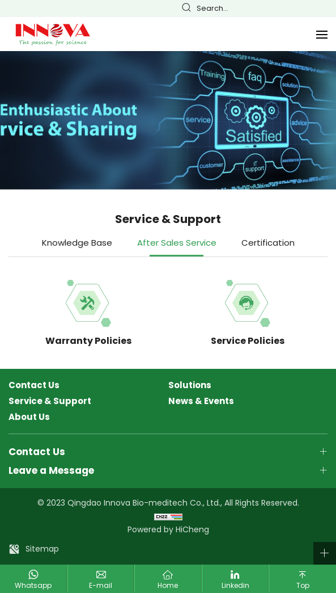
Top (302, 585)
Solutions (189, 385)
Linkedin (235, 585)
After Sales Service (176, 243)
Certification (268, 243)
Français (291, 9)
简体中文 (260, 9)
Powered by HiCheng (168, 529)
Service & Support (49, 401)
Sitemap (42, 548)
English (276, 9)
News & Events (201, 401)
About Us (29, 417)
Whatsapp (33, 585)
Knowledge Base (77, 243)
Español (307, 9)
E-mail (100, 585)
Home (168, 585)
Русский (323, 9)
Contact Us (33, 385)
